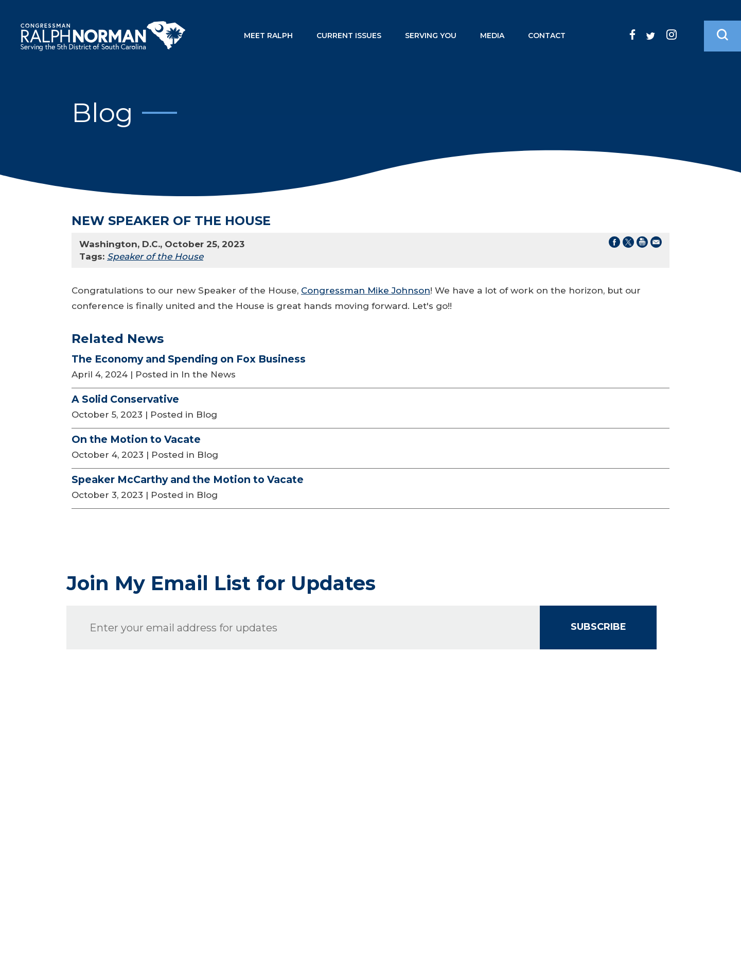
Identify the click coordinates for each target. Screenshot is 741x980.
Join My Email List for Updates (221, 583)
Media (492, 35)
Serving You (430, 35)
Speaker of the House (155, 256)
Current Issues (348, 35)
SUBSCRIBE (598, 626)
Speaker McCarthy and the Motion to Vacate (188, 479)
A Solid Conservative (125, 399)
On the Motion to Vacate (136, 439)
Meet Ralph (268, 35)
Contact (547, 35)
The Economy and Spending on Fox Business (189, 359)
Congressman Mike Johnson (365, 290)
